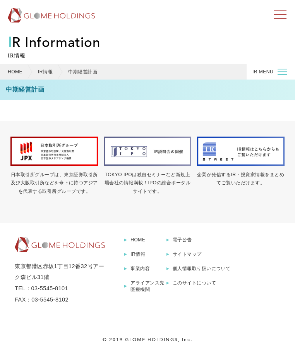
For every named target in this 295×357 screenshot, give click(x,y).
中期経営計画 (82, 72)
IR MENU (269, 73)
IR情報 (45, 72)
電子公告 (182, 240)
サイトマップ (187, 254)
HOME (15, 72)
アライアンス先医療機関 (147, 286)
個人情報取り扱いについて (202, 268)
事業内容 (140, 268)
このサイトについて (194, 283)
